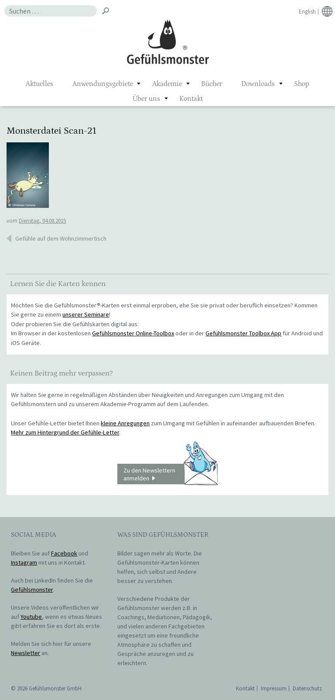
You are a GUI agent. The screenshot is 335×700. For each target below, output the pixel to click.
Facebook (64, 553)
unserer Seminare (85, 314)
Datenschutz (307, 688)
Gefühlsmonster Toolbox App (243, 333)
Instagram (24, 562)
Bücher (211, 84)
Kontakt (191, 99)
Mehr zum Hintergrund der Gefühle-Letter (65, 432)
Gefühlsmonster (168, 41)
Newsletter (25, 653)
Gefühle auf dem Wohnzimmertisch (60, 238)
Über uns (146, 99)
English (307, 11)
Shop (301, 84)
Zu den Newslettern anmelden (170, 474)
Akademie (167, 84)
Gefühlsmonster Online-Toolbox (133, 333)
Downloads (258, 84)
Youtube (31, 617)
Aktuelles (39, 84)
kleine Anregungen (125, 423)
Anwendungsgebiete (102, 84)
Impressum (274, 688)
